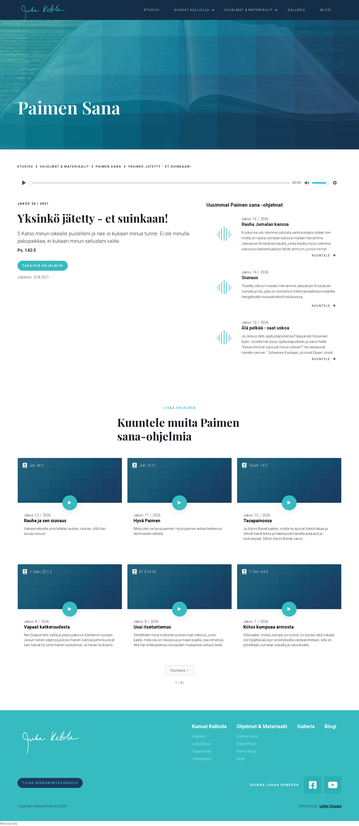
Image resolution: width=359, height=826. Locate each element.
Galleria (306, 726)
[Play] (24, 183)
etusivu (151, 10)
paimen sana (108, 166)
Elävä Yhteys (247, 744)
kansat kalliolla (191, 10)
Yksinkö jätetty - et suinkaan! (159, 166)
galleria (296, 10)
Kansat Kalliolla (209, 726)
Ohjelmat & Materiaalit (262, 726)
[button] (154, 9)
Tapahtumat (201, 751)
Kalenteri (198, 736)
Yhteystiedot (201, 759)
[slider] (159, 183)
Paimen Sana (247, 736)
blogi (326, 10)
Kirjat (241, 759)
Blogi (330, 726)
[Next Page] (179, 670)
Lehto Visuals (331, 806)
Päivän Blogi (246, 751)
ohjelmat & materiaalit (248, 10)
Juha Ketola (201, 744)
